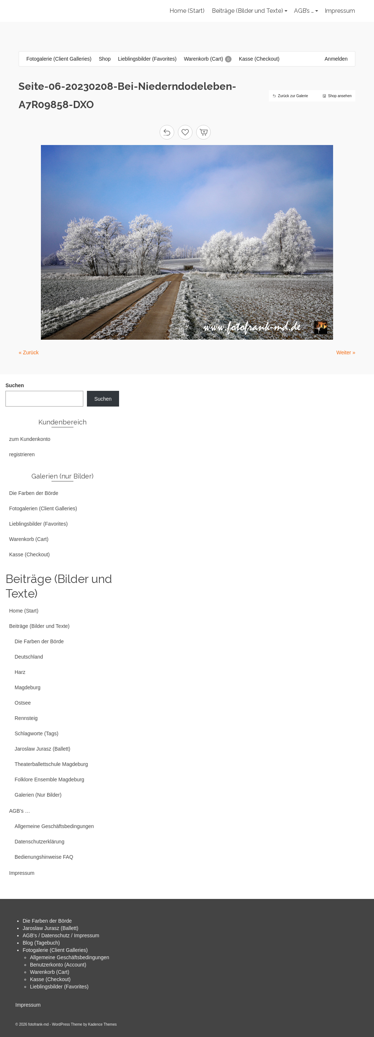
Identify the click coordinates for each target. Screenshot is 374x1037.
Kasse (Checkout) (50, 979)
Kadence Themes (102, 1024)
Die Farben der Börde (47, 921)
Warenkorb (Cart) (49, 972)
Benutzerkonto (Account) (58, 965)
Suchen (14, 385)
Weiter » (345, 352)
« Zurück (28, 352)
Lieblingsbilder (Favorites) (59, 987)
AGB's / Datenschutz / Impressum (61, 935)
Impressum (28, 1005)
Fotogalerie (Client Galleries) (55, 950)
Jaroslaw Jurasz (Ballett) (51, 928)
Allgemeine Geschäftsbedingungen (69, 957)
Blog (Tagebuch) (41, 943)
